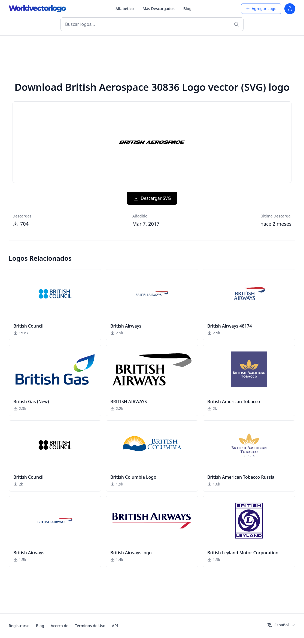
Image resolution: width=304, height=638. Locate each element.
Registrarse (19, 625)
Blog (187, 8)
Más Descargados (158, 8)
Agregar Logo (261, 8)
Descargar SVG (152, 198)
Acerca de (59, 625)
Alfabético (124, 8)
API (115, 625)
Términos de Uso (90, 625)
